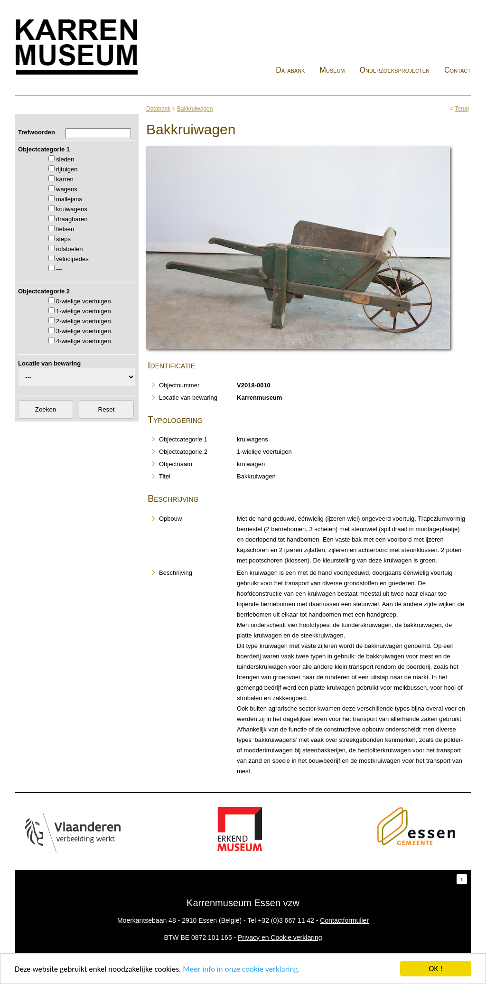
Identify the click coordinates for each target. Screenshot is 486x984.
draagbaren (72, 219)
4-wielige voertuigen (83, 341)
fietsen (65, 229)
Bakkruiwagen (195, 108)
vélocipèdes (72, 258)
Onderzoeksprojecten (395, 70)
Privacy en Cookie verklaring (280, 937)
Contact (457, 70)
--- (59, 268)
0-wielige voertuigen (83, 301)
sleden (65, 159)
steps (63, 239)
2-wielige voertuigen (83, 321)
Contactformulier (344, 920)
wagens (66, 189)
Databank (290, 70)
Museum (332, 70)
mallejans (69, 199)
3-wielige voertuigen (83, 331)
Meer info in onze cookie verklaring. (241, 970)
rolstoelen (69, 249)
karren (65, 179)
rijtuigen (67, 169)
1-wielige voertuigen (83, 311)
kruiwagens (71, 209)
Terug (462, 108)
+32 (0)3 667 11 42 (286, 920)
